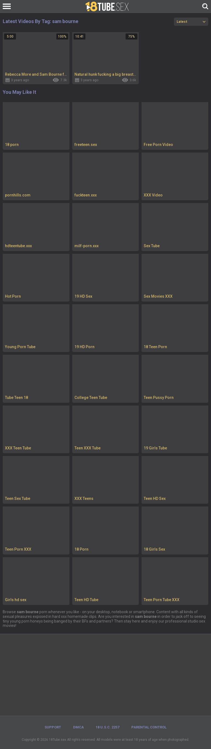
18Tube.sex (57, 740)
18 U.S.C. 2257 (107, 727)
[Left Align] (8, 6)
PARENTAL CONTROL (148, 727)
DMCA (78, 727)
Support (53, 727)
